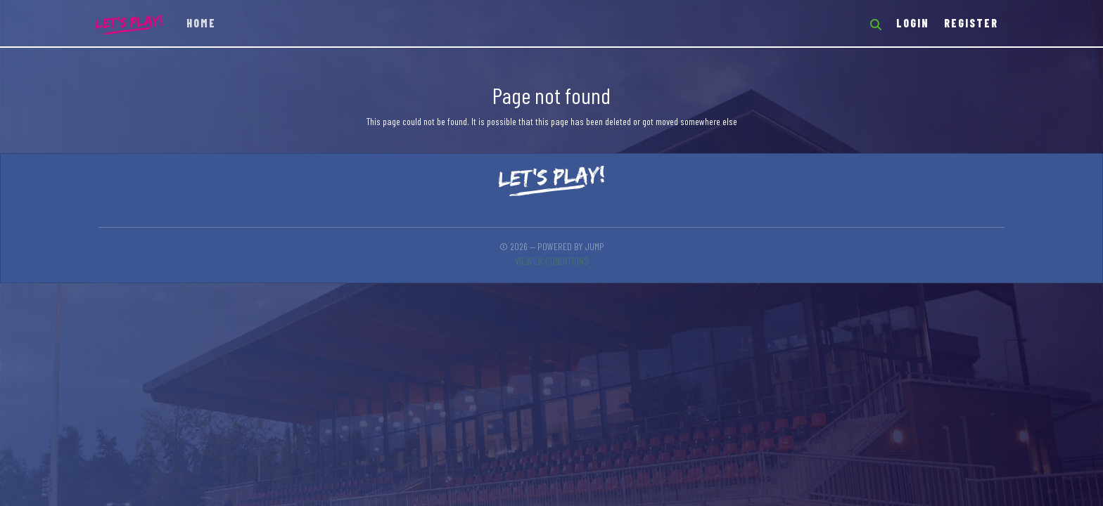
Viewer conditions (551, 260)
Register (971, 23)
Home (201, 23)
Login (912, 23)
